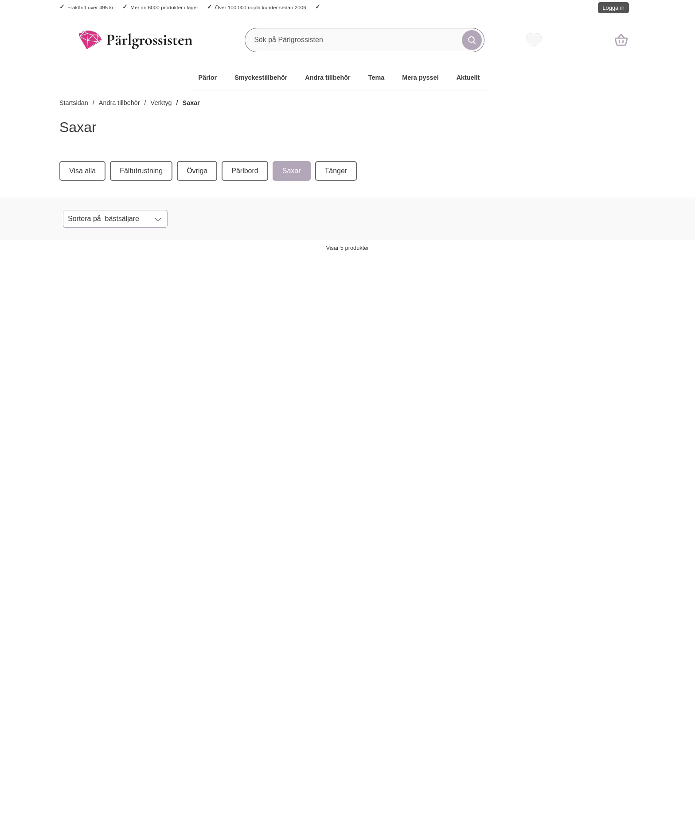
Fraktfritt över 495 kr (90, 7)
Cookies (72, 705)
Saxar (191, 102)
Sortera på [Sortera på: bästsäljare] (103, 219)
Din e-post (341, 564)
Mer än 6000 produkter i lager (164, 7)
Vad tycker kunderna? (324, 661)
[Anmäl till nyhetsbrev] (473, 578)
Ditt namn (215, 564)
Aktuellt (468, 77)
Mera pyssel (420, 77)
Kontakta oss (79, 640)
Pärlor (208, 77)
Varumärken (309, 683)
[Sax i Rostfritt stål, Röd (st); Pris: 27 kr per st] (231, 341)
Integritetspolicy (83, 683)
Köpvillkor (74, 661)
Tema (376, 77)
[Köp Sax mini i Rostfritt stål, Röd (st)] (444, 436)
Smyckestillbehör (260, 77)
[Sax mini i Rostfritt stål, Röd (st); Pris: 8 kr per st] (463, 341)
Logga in (613, 7)
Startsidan (73, 102)
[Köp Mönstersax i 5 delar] (560, 436)
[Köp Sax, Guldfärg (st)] (95, 436)
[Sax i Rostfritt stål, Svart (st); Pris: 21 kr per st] (347, 341)
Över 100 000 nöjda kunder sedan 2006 (260, 7)
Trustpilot (426, 760)
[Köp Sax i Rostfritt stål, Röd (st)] (212, 436)
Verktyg (161, 102)
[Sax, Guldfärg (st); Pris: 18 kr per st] (115, 341)
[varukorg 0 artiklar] (621, 40)
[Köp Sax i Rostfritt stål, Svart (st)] (328, 436)
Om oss (302, 640)
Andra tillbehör (327, 77)
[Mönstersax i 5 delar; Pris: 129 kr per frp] (580, 341)
